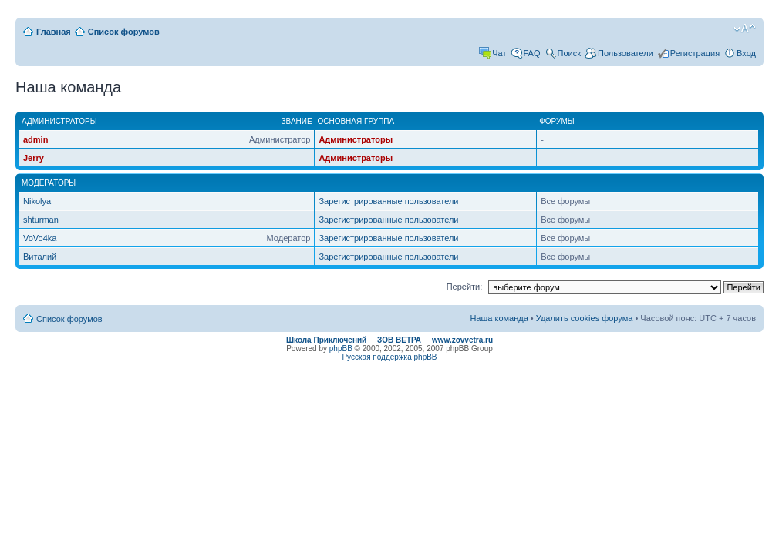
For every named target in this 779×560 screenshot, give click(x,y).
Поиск (569, 53)
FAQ (532, 53)
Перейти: (465, 286)
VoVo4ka (39, 238)
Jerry (33, 158)
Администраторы (356, 139)
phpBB (340, 348)
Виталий (39, 256)
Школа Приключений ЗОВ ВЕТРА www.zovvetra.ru (389, 340)
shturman (41, 219)
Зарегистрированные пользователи (388, 201)
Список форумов (124, 31)
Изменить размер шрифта (744, 28)
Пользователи (625, 53)
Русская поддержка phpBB (389, 357)
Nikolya (37, 201)
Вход (746, 53)
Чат (499, 53)
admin (35, 139)
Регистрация (695, 53)
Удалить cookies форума (584, 318)
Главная (53, 31)
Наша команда (499, 318)
